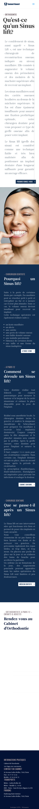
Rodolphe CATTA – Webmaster (19, 807)
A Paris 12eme (27, 351)
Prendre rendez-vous (25, 181)
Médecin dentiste (25, 584)
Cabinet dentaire (26, 484)
